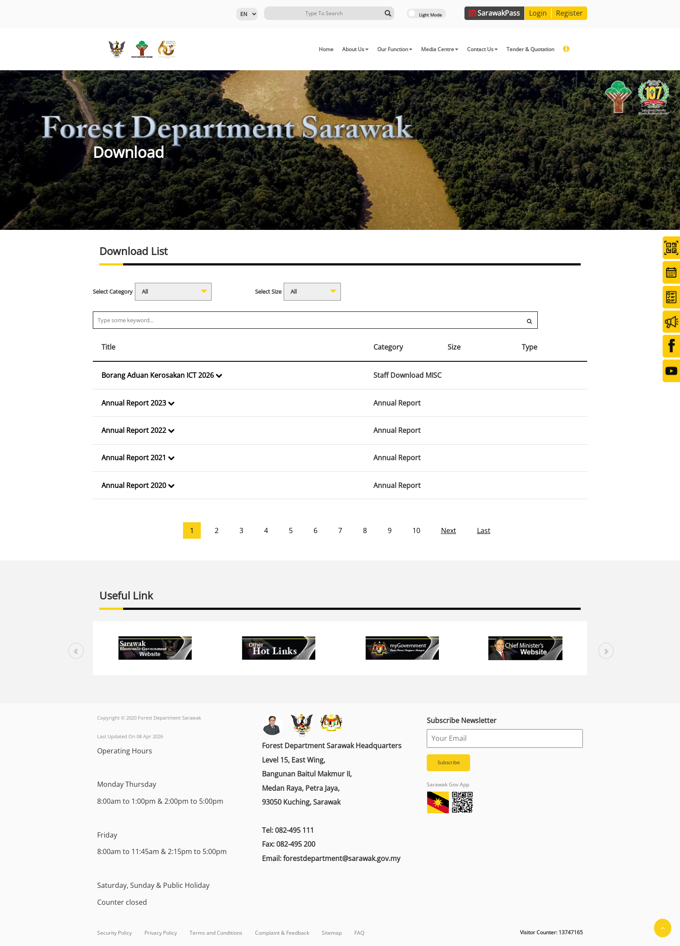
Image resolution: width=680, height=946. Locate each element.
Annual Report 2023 (138, 403)
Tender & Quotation (530, 49)
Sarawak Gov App (448, 784)
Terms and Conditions (216, 932)
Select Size (268, 291)
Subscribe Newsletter (462, 720)
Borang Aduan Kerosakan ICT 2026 (161, 375)
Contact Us (482, 49)
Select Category (113, 291)
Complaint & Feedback (282, 932)
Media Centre (439, 49)
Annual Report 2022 (138, 430)
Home (326, 49)
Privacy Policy (160, 932)
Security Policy (114, 932)
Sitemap (332, 932)
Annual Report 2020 (138, 485)
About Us (355, 49)
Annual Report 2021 (138, 457)
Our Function (394, 49)
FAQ (359, 932)
